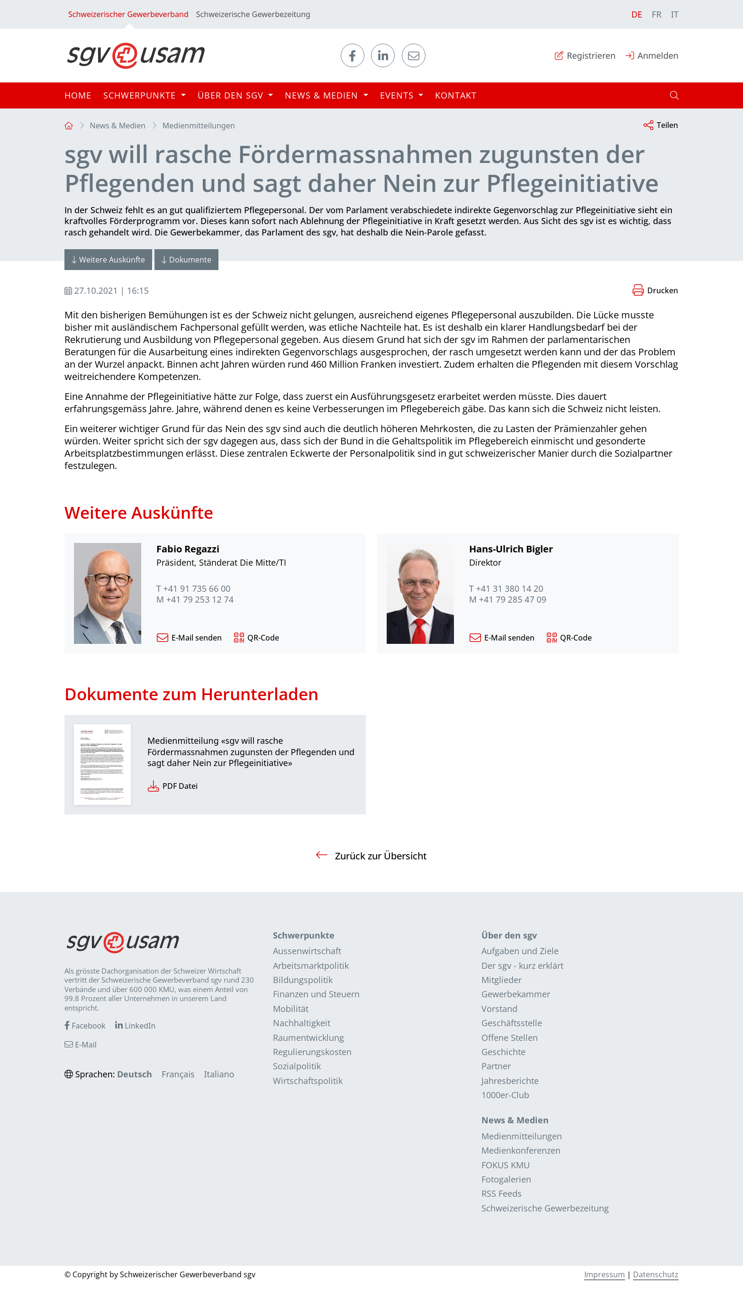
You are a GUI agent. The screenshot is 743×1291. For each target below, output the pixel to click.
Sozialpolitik (297, 1066)
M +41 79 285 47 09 (507, 599)
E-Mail (80, 1044)
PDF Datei (173, 786)
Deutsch (134, 1074)
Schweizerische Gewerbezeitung (253, 14)
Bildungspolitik (303, 979)
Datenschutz (656, 1274)
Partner (496, 1066)
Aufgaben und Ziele (520, 951)
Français (178, 1074)
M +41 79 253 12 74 (195, 599)
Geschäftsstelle (511, 1023)
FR (656, 14)
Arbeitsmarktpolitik (311, 965)
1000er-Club (505, 1095)
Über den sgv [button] (232, 95)
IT (675, 14)
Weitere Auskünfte (108, 259)
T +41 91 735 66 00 (193, 588)
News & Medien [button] (323, 95)
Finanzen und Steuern (316, 994)
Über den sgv (509, 935)
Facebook (85, 1025)
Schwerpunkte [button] (141, 95)
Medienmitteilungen (199, 125)
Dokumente (186, 259)
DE (636, 14)
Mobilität (290, 1008)
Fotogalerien (506, 1179)
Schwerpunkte (304, 935)
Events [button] (398, 95)
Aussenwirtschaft (307, 951)
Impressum (604, 1274)
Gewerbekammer (515, 994)
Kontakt (456, 95)
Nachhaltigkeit (301, 1023)
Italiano (219, 1074)
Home (77, 95)
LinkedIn (135, 1025)
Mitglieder (501, 979)
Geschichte (503, 1051)
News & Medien (118, 125)
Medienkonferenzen (521, 1150)
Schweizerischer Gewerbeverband (128, 19)
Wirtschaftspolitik (308, 1080)
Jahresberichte (510, 1080)
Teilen (660, 125)
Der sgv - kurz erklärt (522, 965)
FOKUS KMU (505, 1165)
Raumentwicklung (308, 1037)
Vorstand (499, 1008)
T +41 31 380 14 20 (506, 588)
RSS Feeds (501, 1193)
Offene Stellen (509, 1037)
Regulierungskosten (312, 1051)
